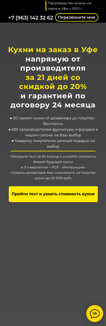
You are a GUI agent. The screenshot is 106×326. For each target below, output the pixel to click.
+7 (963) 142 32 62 (30, 18)
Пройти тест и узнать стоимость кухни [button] (53, 193)
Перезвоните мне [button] (76, 17)
